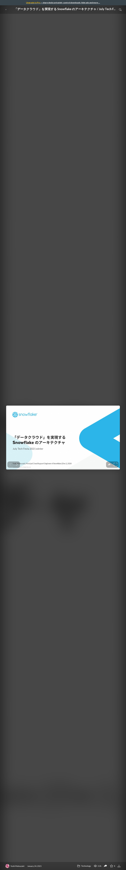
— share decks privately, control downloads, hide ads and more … (63, 2)
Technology (84, 866)
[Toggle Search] (120, 9)
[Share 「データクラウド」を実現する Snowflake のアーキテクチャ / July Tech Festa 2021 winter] (105, 866)
